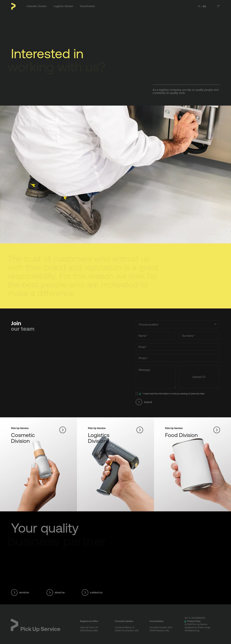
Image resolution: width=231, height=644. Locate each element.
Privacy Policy (191, 621)
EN (204, 6)
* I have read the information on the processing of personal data (170, 393)
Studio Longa (201, 627)
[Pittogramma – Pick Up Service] (13, 4)
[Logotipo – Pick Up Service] (33, 619)
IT (199, 6)
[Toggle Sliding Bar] (218, 6)
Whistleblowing (189, 630)
